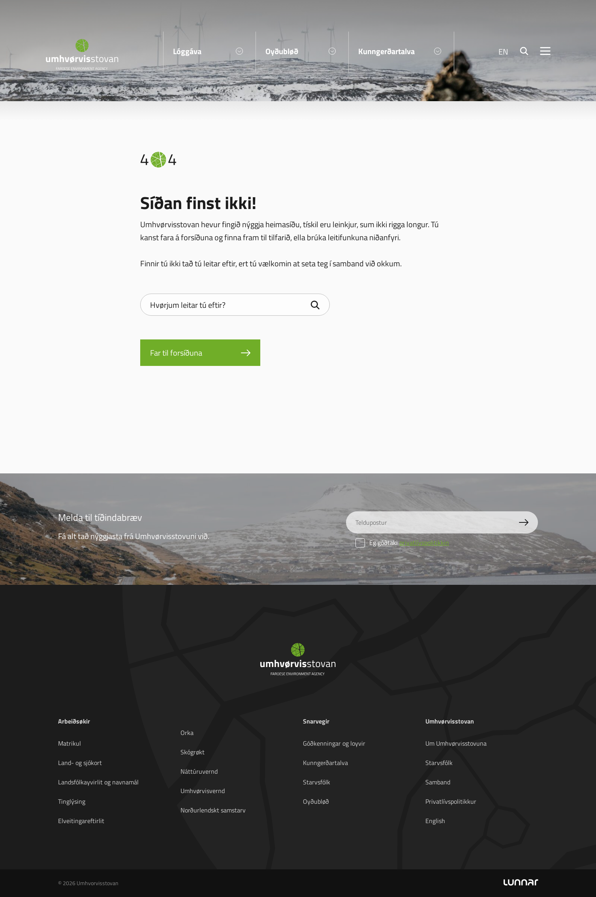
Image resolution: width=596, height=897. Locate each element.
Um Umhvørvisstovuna (456, 743)
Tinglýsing (71, 801)
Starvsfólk (316, 782)
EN (503, 51)
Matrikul (69, 743)
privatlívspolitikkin (424, 542)
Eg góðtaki (402, 542)
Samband (437, 782)
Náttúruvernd (199, 771)
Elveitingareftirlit (81, 820)
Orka (187, 732)
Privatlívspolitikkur (450, 801)
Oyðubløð (316, 801)
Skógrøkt (192, 752)
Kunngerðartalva (325, 762)
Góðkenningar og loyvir (334, 743)
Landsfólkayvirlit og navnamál (98, 782)
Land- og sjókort (80, 762)
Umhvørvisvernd (202, 790)
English (435, 820)
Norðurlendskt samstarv (213, 810)
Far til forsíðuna (176, 352)
